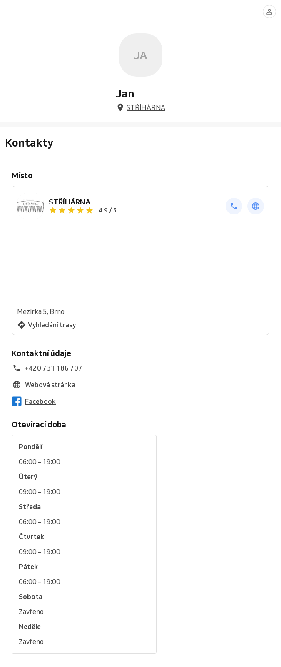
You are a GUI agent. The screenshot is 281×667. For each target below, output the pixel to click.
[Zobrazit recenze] (135, 210)
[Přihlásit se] (269, 11)
